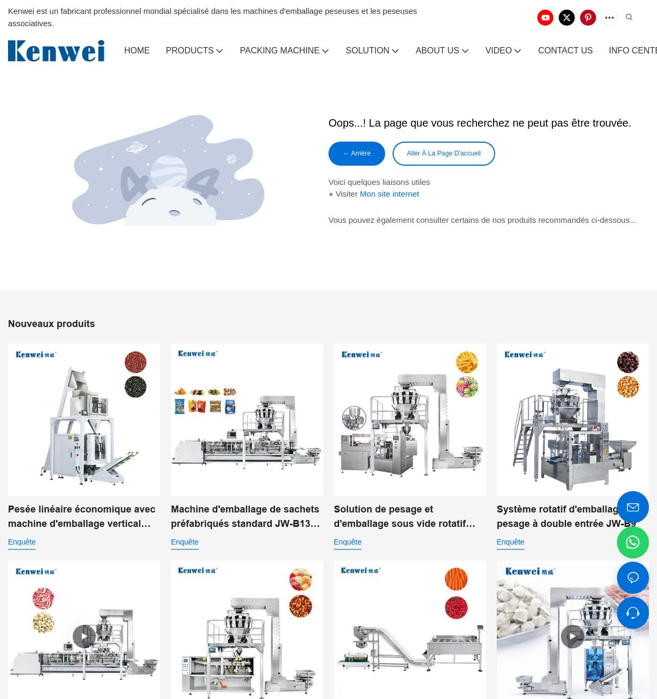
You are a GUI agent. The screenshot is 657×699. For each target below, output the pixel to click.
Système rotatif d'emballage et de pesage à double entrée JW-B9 (573, 518)
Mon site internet (389, 195)
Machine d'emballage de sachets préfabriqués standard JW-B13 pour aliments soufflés (245, 519)
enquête (22, 543)
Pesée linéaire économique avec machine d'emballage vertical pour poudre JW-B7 (81, 519)
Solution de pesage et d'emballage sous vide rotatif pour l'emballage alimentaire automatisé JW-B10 (400, 519)
